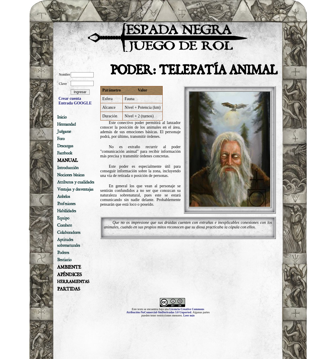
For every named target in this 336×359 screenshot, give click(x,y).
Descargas (65, 146)
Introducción (67, 168)
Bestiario (64, 260)
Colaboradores (68, 232)
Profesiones (66, 204)
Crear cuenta (70, 98)
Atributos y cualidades (75, 182)
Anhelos (63, 196)
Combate (64, 225)
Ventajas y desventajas (75, 189)
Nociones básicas (71, 175)
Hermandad (66, 124)
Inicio (62, 117)
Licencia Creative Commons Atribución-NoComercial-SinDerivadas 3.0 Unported (165, 311)
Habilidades (66, 211)
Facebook (64, 153)
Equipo (63, 218)
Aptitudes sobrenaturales (68, 242)
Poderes (63, 252)
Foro (61, 139)
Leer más (189, 315)
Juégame (64, 131)
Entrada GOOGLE (75, 103)
